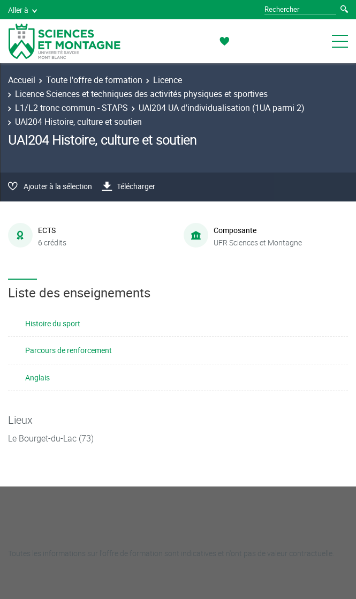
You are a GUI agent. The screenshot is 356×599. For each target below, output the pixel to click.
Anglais (37, 377)
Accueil (21, 80)
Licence (167, 80)
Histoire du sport (52, 323)
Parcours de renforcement (68, 350)
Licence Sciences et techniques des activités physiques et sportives (141, 94)
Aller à (22, 10)
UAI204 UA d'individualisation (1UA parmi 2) (222, 108)
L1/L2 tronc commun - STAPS (71, 108)
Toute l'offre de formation (94, 80)
